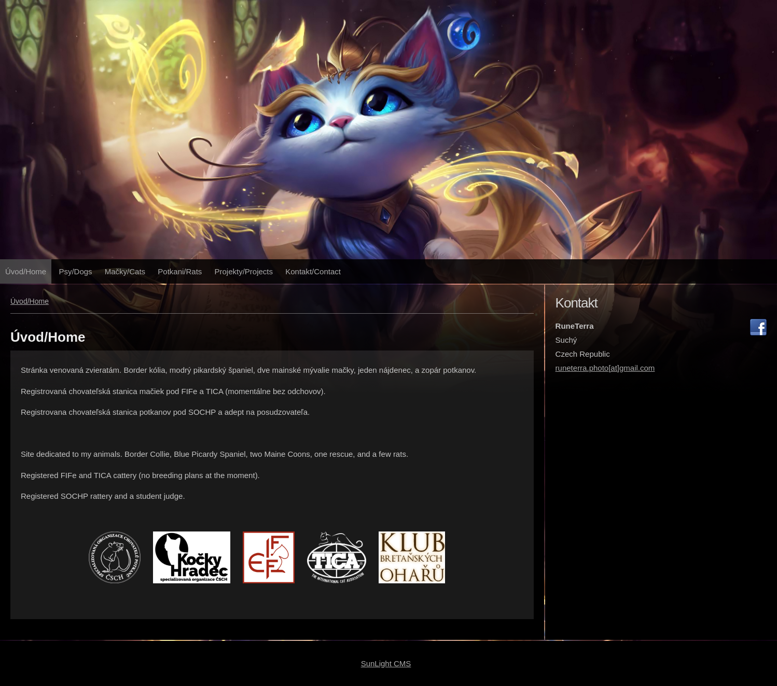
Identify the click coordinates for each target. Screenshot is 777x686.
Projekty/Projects (244, 271)
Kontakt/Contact (313, 271)
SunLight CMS (386, 663)
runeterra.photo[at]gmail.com (605, 367)
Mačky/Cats (125, 271)
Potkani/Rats (180, 271)
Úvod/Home (25, 271)
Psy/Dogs (75, 271)
